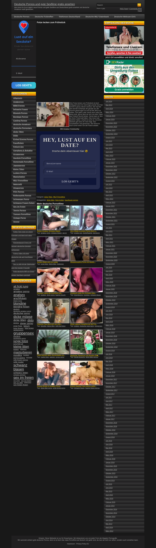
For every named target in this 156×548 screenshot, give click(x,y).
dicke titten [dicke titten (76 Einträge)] (19, 320)
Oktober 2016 (110, 430)
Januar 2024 (110, 119)
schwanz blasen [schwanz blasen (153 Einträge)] (20, 367)
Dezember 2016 (111, 423)
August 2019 (110, 307)
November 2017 (111, 383)
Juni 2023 (109, 145)
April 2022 (109, 195)
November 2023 (111, 127)
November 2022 (111, 170)
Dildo (15, 136)
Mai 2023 (109, 148)
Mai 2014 (109, 524)
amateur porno (45, 233)
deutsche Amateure (21, 124)
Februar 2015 (110, 502)
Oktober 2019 (110, 300)
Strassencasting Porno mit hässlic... (83, 262)
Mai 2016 (109, 448)
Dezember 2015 (111, 466)
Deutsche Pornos (21, 17)
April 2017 (109, 408)
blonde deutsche (79, 357)
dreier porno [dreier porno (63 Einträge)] (26, 323)
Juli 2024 (109, 101)
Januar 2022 (110, 206)
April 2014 (109, 527)
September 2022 (112, 177)
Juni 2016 (109, 444)
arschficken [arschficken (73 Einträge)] (19, 298)
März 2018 (109, 369)
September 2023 (112, 134)
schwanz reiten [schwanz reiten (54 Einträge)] (20, 372)
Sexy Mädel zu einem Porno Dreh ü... (83, 231)
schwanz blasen (56, 233)
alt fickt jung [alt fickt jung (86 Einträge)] (20, 286)
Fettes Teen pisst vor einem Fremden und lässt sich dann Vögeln (22, 235)
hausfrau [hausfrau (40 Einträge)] (16, 337)
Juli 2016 (109, 441)
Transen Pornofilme (22, 214)
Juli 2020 (109, 268)
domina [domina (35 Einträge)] (16, 323)
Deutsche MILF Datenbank (97, 17)
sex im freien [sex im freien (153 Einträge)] (23, 378)
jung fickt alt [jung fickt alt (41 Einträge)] (18, 344)
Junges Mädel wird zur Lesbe (47, 262)
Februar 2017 (110, 416)
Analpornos (18, 102)
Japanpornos (19, 165)
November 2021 (111, 213)
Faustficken (18, 143)
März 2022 (109, 199)
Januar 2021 (110, 249)
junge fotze (44, 264)
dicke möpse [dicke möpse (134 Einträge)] (22, 317)
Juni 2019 (109, 314)
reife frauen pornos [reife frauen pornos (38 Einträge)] (20, 360)
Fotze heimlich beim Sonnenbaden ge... (51, 355)
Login (103, 8)
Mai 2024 (109, 105)
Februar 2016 (110, 459)
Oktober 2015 (110, 473)
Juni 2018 (109, 358)
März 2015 (109, 499)
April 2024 (109, 109)
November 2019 (111, 296)
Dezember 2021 (111, 210)
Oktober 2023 (110, 130)
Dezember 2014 (111, 509)
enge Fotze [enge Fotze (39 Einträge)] (17, 326)
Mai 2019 (109, 318)
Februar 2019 (110, 329)
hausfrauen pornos (71, 200)
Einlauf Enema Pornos (23, 139)
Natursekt (17, 184)
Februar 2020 (110, 286)
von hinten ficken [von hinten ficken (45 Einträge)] (20, 385)
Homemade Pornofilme (23, 162)
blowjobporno (78, 295)
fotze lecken (59, 200)
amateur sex (78, 233)
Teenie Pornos (19, 210)
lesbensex (60, 264)
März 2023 (109, 156)
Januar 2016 (110, 462)
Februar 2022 (110, 203)
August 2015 (110, 481)
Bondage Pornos (20, 117)
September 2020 (112, 260)
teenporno (96, 233)
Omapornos (18, 188)
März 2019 (109, 325)
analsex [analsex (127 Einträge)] (19, 295)
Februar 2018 (110, 372)
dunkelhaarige (87, 233)
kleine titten (52, 264)
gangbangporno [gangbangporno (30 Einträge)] (18, 330)
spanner (52, 357)
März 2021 (109, 242)
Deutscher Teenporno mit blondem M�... (84, 356)
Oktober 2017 (110, 387)
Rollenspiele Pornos (22, 195)
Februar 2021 (110, 246)
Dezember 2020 (111, 253)
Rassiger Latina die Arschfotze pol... (49, 293)
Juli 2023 (109, 141)
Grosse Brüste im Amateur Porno (48, 386)
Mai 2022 (109, 192)
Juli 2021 (109, 228)
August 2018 (110, 351)
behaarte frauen (79, 388)
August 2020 (110, 264)
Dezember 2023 (111, 123)
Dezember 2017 (111, 379)
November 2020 (111, 257)
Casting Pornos (20, 121)
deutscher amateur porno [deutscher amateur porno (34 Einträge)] (22, 311)
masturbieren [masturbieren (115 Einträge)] (22, 352)
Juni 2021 (109, 231)
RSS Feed (124, 9)
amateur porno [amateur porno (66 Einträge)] (21, 291)
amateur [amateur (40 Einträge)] (16, 289)
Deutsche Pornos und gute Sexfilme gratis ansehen (44, 4)
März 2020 (109, 282)
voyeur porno (60, 357)
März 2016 (109, 455)
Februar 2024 (110, 116)
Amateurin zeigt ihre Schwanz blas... (83, 293)
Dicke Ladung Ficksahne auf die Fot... (83, 324)
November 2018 (111, 340)
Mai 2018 (109, 361)
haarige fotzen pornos (92, 388)
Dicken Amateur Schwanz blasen (48, 231)
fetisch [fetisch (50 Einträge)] (27, 326)
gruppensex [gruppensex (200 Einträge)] (23, 333)
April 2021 (109, 239)
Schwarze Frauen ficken (24, 203)
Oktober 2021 (110, 217)
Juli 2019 (109, 311)
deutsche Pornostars (22, 128)
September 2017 (112, 390)
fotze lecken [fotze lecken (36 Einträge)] (29, 328)
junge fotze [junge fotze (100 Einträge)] (20, 341)
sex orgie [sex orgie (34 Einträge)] (16, 381)
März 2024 (109, 112)
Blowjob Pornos (20, 113)
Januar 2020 (110, 289)
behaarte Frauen (20, 109)
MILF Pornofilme (59, 197)
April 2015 (109, 495)
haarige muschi (60, 295)
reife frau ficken (60, 326)
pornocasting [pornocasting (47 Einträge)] (19, 358)
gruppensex (98, 326)
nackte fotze (45, 357)
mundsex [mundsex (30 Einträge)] (26, 355)
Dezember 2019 (111, 293)
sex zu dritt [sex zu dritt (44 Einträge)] (18, 383)
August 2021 (110, 224)
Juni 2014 (109, 520)
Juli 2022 (109, 184)
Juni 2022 (109, 188)
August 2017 (110, 394)
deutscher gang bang (87, 326)
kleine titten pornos (92, 357)
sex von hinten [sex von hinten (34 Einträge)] (26, 381)
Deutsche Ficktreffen (44, 17)
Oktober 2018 (110, 343)
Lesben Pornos (20, 173)
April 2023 (109, 152)
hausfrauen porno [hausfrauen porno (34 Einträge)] (19, 338)
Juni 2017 (109, 401)
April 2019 (109, 322)
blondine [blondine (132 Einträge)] (19, 303)
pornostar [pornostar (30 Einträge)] (29, 357)
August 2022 (110, 181)
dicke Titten (48, 197)
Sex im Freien (19, 207)
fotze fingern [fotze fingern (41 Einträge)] (18, 328)
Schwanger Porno (21, 199)
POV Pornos (18, 192)
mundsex (87, 295)
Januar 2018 (110, 376)
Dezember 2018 (111, 336)
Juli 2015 (109, 484)
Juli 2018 (109, 354)
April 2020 (109, 278)
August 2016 (110, 437)
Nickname (21, 58)
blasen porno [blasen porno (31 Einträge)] (17, 301)
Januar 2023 (110, 163)
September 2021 (112, 221)
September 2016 (112, 434)
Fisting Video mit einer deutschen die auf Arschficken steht (22, 257)
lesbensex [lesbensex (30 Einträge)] (23, 349)
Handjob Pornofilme (22, 158)
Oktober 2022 (110, 174)
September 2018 (112, 347)
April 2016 (109, 452)
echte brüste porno (59, 388)
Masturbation (19, 177)
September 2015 (112, 477)
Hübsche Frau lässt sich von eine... (49, 324)
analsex (43, 295)
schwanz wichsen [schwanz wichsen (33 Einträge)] (19, 375)
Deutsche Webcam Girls (125, 17)
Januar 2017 (110, 419)
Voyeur (16, 222)
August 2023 (110, 138)
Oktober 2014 (110, 517)
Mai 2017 (109, 405)
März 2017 (109, 412)
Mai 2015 (109, 491)
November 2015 (111, 470)
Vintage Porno (19, 218)
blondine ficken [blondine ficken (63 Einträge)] (21, 306)
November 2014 (111, 513)
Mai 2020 (109, 275)
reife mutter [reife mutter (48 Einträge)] (18, 362)
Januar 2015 (110, 506)
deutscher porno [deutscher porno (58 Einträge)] (21, 313)
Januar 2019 (110, 333)
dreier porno (51, 295)
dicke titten (50, 200)
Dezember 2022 (111, 166)
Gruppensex (18, 154)
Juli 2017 (109, 397)
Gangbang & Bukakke (23, 151)
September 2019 (112, 304)
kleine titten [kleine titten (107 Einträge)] (21, 346)
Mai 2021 (109, 235)
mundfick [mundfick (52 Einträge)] (17, 355)
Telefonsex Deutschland (69, 17)
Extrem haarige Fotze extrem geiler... (83, 386)
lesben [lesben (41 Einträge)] (16, 349)
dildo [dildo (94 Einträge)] (30, 320)
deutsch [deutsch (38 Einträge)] (16, 309)
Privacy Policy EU (82, 544)
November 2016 (111, 426)
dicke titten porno (46, 388)
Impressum (71, 544)
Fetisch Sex (18, 147)
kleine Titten (18, 169)
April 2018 (109, 365)
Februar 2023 (110, 159)
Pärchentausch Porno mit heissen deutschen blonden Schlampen (21, 246)
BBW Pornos (19, 106)
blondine (43, 326)
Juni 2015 (109, 488)
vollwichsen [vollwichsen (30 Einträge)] (27, 382)
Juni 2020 (109, 271)
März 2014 (109, 531)
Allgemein (17, 98)
